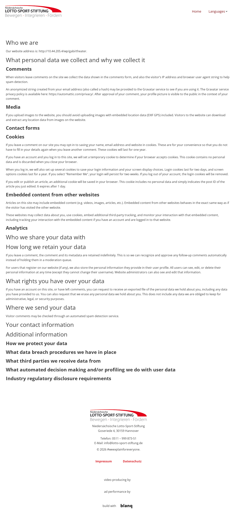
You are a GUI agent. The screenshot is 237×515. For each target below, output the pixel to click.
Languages (218, 11)
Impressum (103, 462)
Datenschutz (132, 462)
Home (196, 11)
